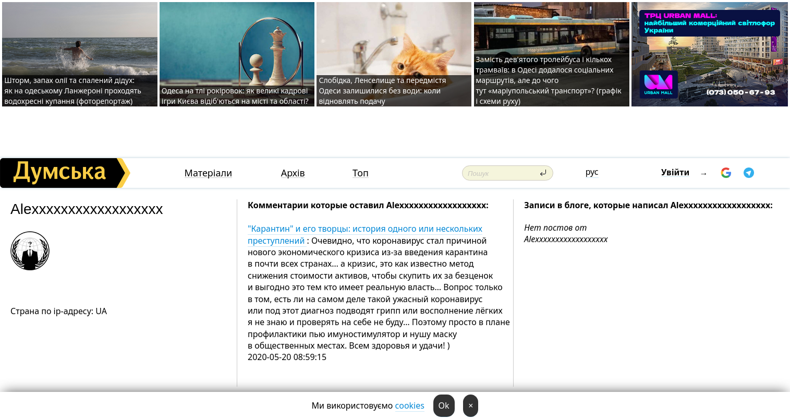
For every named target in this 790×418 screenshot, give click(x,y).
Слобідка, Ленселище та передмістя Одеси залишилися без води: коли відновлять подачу (382, 90)
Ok (444, 405)
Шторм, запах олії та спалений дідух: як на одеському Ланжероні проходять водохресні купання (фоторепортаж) (72, 90)
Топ (361, 173)
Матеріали (209, 173)
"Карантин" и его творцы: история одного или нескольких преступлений (365, 234)
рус (592, 171)
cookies (409, 405)
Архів (293, 173)
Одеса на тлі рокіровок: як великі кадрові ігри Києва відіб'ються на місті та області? (235, 96)
